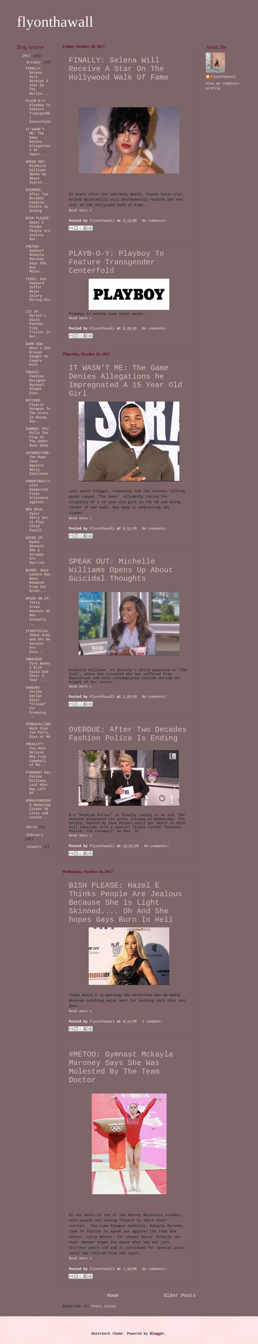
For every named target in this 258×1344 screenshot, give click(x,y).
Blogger (157, 1334)
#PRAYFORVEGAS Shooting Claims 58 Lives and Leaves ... (37, 809)
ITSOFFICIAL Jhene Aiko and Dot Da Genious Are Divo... (37, 641)
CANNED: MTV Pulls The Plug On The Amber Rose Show (36, 437)
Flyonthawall (223, 77)
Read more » (80, 210)
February (34, 835)
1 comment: (152, 1022)
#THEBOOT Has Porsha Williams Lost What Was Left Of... (37, 783)
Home (113, 1295)
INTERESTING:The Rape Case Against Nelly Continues (37, 463)
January (34, 847)
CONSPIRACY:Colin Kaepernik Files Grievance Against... (37, 492)
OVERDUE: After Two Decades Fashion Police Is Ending (128, 734)
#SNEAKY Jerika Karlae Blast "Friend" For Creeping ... (35, 702)
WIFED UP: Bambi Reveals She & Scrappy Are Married (34, 550)
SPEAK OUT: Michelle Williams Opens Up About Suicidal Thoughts (121, 570)
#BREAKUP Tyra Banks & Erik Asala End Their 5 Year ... (37, 670)
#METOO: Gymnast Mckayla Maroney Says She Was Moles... (35, 259)
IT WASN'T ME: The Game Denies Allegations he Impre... (37, 142)
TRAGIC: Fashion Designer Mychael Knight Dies (35, 383)
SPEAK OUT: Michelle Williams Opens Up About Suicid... (36, 172)
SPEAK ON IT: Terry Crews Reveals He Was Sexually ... (37, 611)
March (32, 827)
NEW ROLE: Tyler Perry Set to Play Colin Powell (36, 520)
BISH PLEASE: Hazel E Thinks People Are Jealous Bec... (37, 228)
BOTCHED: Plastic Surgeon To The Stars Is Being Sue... (37, 411)
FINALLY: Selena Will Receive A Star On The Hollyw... (36, 81)
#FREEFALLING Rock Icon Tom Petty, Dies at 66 (37, 730)
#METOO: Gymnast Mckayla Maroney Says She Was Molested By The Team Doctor (121, 1067)
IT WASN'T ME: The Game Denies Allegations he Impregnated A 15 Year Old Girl (125, 381)
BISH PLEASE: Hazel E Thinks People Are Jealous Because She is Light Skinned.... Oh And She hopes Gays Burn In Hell (125, 902)
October (34, 62)
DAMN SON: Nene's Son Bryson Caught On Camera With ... (37, 354)
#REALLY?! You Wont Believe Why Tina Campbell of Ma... (35, 754)
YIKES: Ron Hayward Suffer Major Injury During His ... (37, 291)
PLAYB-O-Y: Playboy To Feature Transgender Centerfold (116, 262)
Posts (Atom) (103, 1306)
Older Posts (180, 1295)
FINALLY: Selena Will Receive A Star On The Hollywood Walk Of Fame (119, 69)
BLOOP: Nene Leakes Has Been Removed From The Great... (37, 581)
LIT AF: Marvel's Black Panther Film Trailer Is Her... (37, 324)
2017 (27, 56)
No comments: (154, 221)
